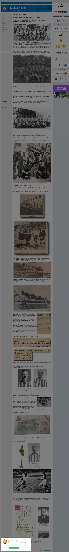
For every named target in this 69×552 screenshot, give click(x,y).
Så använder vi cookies (22, 545)
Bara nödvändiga (24, 547)
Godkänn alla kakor (13, 547)
